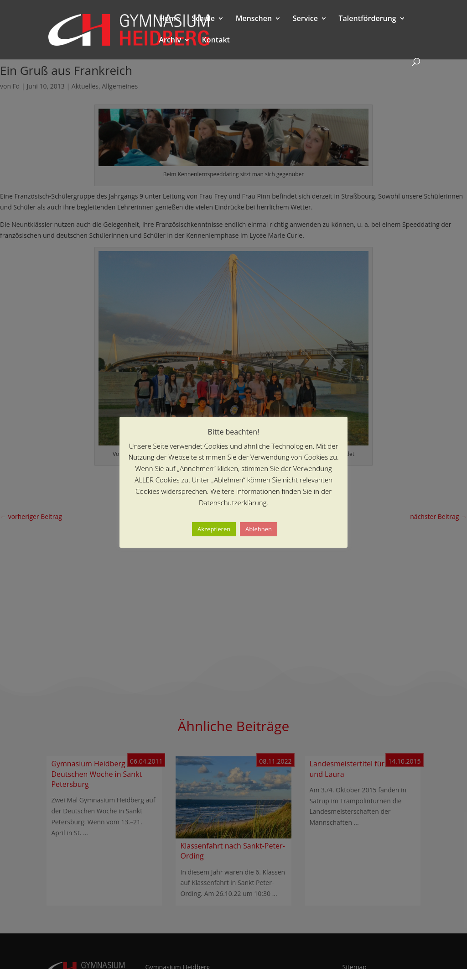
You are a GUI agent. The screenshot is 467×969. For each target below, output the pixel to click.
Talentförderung (367, 19)
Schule (203, 19)
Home (169, 19)
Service (305, 19)
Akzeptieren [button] (213, 529)
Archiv (170, 41)
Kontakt (216, 41)
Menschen (254, 19)
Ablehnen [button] (258, 529)
